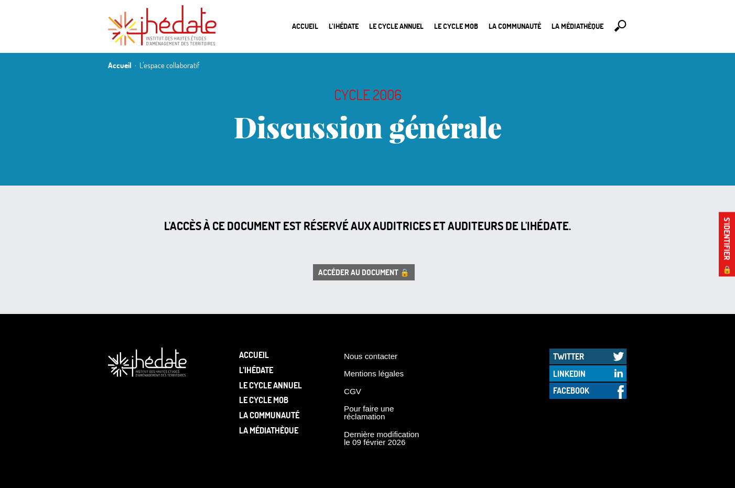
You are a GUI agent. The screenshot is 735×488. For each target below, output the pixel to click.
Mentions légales (374, 373)
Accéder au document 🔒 (363, 272)
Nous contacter (370, 356)
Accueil (305, 26)
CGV (352, 391)
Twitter (568, 356)
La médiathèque (577, 26)
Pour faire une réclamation (369, 412)
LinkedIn (569, 373)
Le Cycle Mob (456, 26)
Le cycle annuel (396, 26)
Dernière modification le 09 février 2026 (381, 438)
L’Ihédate (344, 26)
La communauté (515, 26)
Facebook (571, 390)
